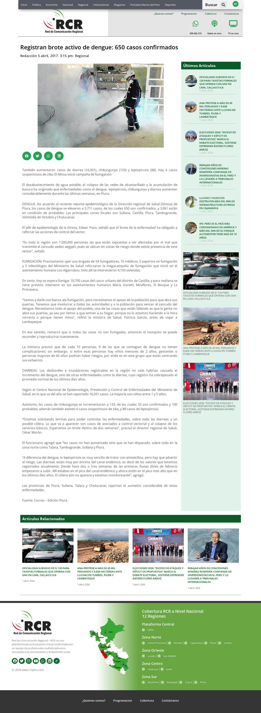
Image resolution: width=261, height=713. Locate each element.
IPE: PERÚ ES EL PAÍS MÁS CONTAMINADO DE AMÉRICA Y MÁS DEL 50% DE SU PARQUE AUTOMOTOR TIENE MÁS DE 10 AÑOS (218, 230)
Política (36, 4)
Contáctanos (231, 13)
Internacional (101, 4)
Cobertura (210, 13)
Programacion (189, 13)
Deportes (170, 4)
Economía (52, 4)
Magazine (119, 4)
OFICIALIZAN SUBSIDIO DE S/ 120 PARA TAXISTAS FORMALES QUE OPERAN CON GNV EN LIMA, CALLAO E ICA (218, 82)
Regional (83, 4)
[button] (223, 4)
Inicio (24, 4)
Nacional (68, 4)
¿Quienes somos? (163, 13)
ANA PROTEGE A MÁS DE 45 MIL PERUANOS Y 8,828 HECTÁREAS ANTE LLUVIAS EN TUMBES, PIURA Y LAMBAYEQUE (217, 110)
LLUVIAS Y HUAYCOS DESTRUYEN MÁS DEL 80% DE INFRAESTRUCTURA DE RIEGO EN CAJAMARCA (217, 203)
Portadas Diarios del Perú (145, 4)
